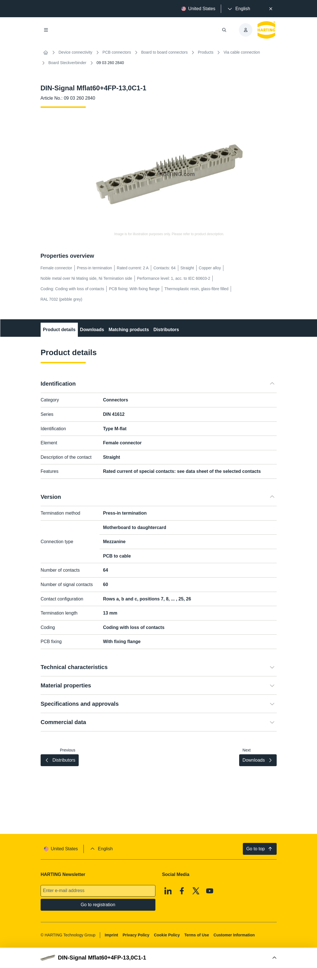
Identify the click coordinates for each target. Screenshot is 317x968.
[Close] (271, 9)
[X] (196, 891)
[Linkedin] (168, 891)
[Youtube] (210, 891)
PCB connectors (116, 52)
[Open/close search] (224, 30)
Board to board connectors (164, 52)
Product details (59, 329)
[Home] (46, 52)
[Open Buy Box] (159, 958)
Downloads (92, 329)
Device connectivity (76, 52)
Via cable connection (242, 52)
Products (205, 52)
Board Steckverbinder (68, 62)
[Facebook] (182, 891)
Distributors (166, 329)
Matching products (128, 329)
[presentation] (238, 9)
